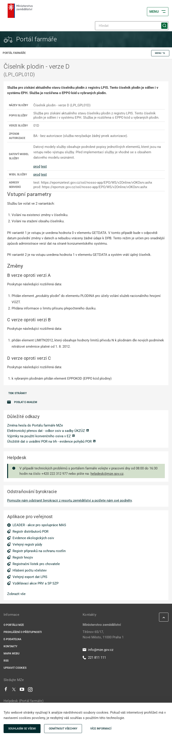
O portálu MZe (14, 624)
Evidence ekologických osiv (33, 538)
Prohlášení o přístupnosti (23, 632)
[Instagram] (30, 690)
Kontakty (10, 646)
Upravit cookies (15, 667)
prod (36, 166)
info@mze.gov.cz (98, 650)
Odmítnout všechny (63, 728)
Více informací (100, 728)
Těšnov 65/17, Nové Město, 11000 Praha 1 (103, 634)
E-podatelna (12, 639)
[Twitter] (14, 690)
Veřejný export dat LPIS (30, 577)
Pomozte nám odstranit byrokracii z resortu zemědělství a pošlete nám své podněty (69, 500)
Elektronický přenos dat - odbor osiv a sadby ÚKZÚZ (46, 431)
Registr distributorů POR (30, 532)
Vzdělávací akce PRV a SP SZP (35, 583)
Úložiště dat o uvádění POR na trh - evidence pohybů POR (49, 441)
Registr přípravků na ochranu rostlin (39, 551)
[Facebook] (6, 690)
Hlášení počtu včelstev (30, 570)
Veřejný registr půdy (27, 544)
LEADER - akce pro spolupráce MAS (39, 525)
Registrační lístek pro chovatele (36, 564)
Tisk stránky (17, 393)
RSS (6, 660)
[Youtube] (22, 690)
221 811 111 (94, 658)
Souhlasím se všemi (22, 728)
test (44, 166)
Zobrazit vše (16, 594)
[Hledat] (131, 25)
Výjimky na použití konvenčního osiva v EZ (39, 436)
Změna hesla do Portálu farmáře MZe (35, 425)
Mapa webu (11, 653)
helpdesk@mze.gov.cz (106, 474)
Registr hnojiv (23, 557)
